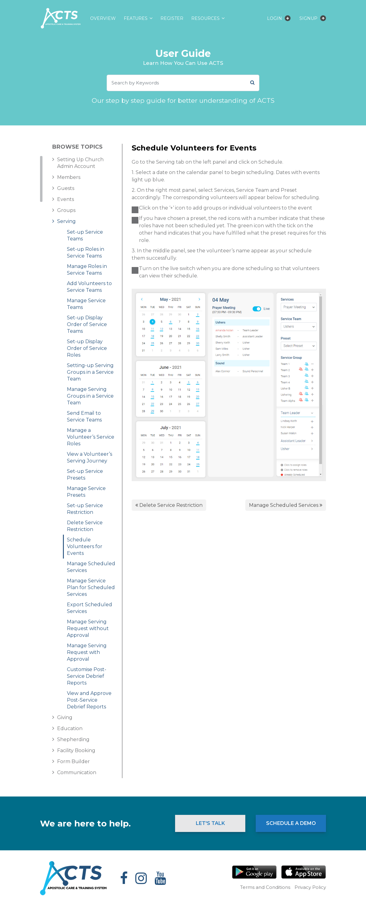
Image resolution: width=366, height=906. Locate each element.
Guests (65, 188)
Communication (76, 772)
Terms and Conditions (265, 887)
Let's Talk (210, 823)
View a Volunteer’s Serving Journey (89, 457)
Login (279, 18)
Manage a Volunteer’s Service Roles (90, 437)
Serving (66, 221)
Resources (205, 18)
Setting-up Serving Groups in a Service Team (90, 372)
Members (68, 177)
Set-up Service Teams (85, 235)
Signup (312, 18)
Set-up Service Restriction (85, 509)
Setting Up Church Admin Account (80, 163)
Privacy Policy (310, 887)
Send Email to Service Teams (84, 416)
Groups (66, 210)
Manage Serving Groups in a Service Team (90, 396)
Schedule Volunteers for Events (84, 546)
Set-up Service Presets (85, 474)
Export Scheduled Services (89, 608)
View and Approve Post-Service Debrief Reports (89, 700)
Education (69, 728)
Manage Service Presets (86, 491)
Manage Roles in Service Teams (87, 269)
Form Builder (73, 761)
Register (171, 18)
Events (65, 199)
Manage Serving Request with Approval (87, 652)
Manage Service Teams (86, 304)
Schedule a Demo (291, 823)
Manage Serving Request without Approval (88, 628)
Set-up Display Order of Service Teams (87, 324)
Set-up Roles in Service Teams (85, 252)
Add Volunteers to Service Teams (89, 286)
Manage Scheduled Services (91, 567)
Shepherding (73, 739)
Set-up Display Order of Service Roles (87, 348)
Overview (103, 18)
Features (136, 18)
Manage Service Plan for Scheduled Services (91, 587)
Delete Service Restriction (85, 526)
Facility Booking (76, 750)
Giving (64, 717)
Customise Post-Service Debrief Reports (86, 676)
